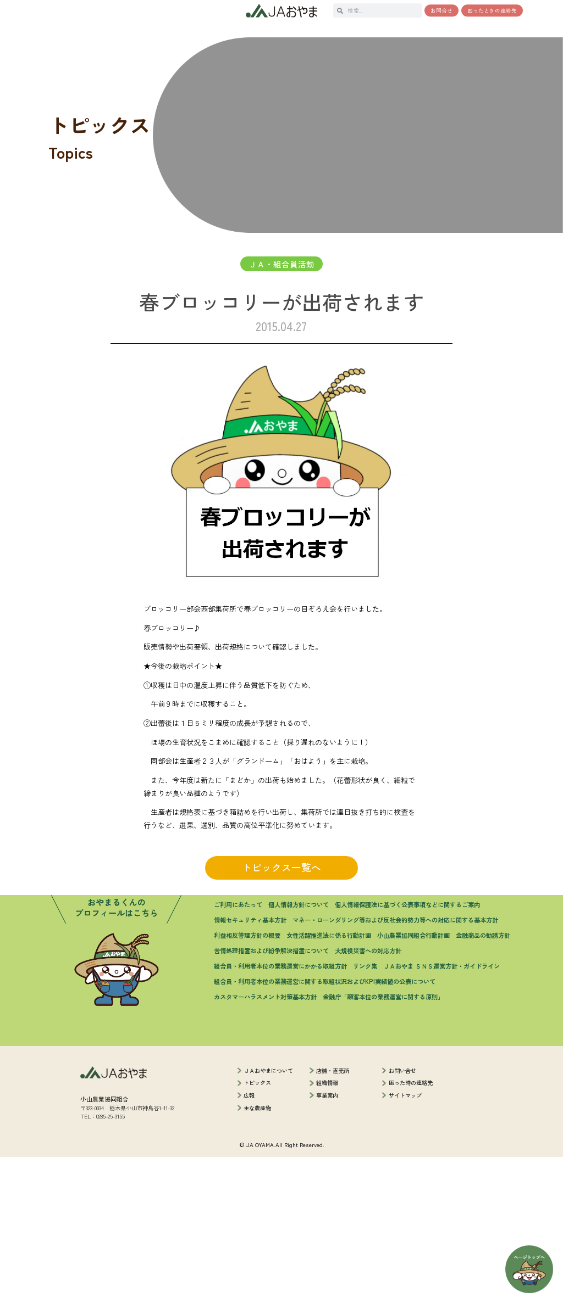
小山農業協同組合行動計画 (413, 1080)
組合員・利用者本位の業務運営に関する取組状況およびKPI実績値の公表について (324, 1126)
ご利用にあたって (238, 1050)
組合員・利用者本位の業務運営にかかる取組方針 (280, 1111)
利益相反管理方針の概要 (247, 1080)
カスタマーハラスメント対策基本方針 (265, 1142)
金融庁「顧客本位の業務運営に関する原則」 (383, 1142)
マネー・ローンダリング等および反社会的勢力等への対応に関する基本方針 (395, 1065)
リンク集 (365, 1111)
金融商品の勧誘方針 (483, 1080)
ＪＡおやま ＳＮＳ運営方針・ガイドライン (441, 1111)
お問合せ (441, 10)
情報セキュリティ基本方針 (250, 1065)
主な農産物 (257, 1254)
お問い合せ (402, 1216)
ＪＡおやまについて (268, 1216)
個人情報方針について (298, 1050)
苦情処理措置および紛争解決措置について (271, 1096)
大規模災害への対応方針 (368, 1096)
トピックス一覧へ (281, 900)
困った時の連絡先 (411, 1228)
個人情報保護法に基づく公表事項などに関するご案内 (407, 1050)
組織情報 (327, 1228)
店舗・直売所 (332, 1216)
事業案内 (327, 1241)
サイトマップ (405, 1241)
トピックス (257, 1228)
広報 (249, 1241)
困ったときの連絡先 (492, 10)
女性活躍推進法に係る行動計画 (328, 1080)
